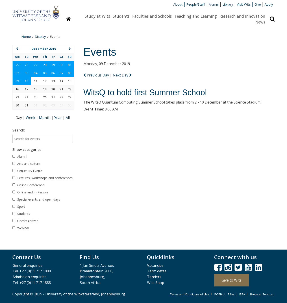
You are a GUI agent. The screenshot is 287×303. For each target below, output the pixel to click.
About (178, 4)
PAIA (231, 294)
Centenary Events (27, 171)
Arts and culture (26, 163)
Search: (18, 130)
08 (70, 73)
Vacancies (155, 265)
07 (61, 73)
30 (61, 65)
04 (35, 73)
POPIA (218, 294)
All (68, 117)
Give (257, 4)
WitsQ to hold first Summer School (145, 92)
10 (26, 81)
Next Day (122, 75)
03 (26, 73)
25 (17, 65)
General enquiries (27, 265)
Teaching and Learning (195, 16)
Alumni (214, 4)
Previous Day (96, 75)
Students (121, 16)
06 (53, 73)
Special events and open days (36, 199)
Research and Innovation (242, 16)
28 (45, 65)
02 (17, 73)
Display (40, 36)
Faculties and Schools (152, 16)
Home (26, 36)
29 (53, 65)
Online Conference (28, 185)
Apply (269, 4)
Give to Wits (231, 280)
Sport (18, 206)
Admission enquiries (29, 276)
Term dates (156, 271)
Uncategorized (25, 221)
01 (70, 65)
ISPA (242, 294)
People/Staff (195, 4)
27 (35, 65)
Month (45, 117)
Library (227, 4)
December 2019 (43, 49)
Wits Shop (155, 282)
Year (58, 117)
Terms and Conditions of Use (189, 294)
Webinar (20, 228)
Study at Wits (97, 16)
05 (45, 73)
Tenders (154, 276)
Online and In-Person (30, 192)
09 (17, 81)
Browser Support (261, 294)
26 (26, 65)
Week (31, 117)
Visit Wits (244, 4)
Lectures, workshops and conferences (42, 178)
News (260, 22)
